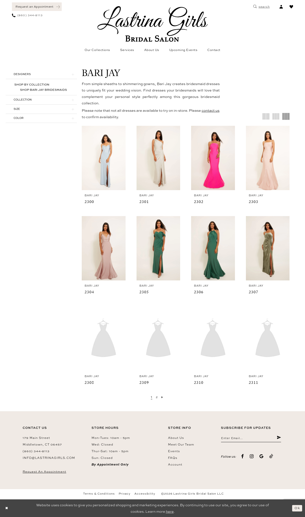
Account (175, 464)
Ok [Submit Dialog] (297, 508)
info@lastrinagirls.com (49, 458)
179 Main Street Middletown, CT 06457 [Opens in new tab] (42, 441)
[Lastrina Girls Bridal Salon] (152, 24)
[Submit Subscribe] (278, 438)
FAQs (172, 458)
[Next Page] (162, 397)
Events (174, 451)
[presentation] (104, 158)
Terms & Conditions (99, 494)
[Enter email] (251, 438)
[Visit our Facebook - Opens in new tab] (242, 457)
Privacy (125, 494)
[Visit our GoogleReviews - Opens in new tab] (261, 457)
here (170, 511)
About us (176, 438)
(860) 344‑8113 (36, 451)
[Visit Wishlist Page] (291, 6)
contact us (210, 110)
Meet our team (181, 444)
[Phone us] (27, 15)
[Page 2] (156, 397)
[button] (281, 6)
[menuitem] (37, 6)
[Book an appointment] (37, 6)
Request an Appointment (44, 471)
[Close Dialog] (7, 508)
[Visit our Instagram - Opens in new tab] (251, 457)
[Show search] (261, 6)
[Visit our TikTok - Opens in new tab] (271, 457)
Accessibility (144, 494)
